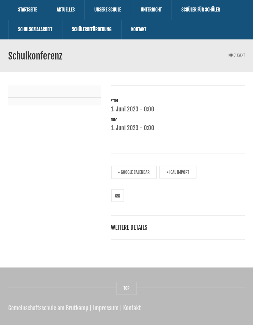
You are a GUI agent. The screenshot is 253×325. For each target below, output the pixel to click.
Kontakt (138, 29)
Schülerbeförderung (91, 29)
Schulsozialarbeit (35, 29)
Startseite (27, 9)
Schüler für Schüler (200, 9)
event (241, 55)
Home (231, 55)
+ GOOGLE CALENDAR (134, 172)
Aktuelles (66, 9)
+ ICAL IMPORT (178, 172)
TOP (126, 288)
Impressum (106, 308)
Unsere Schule (107, 9)
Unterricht (151, 9)
